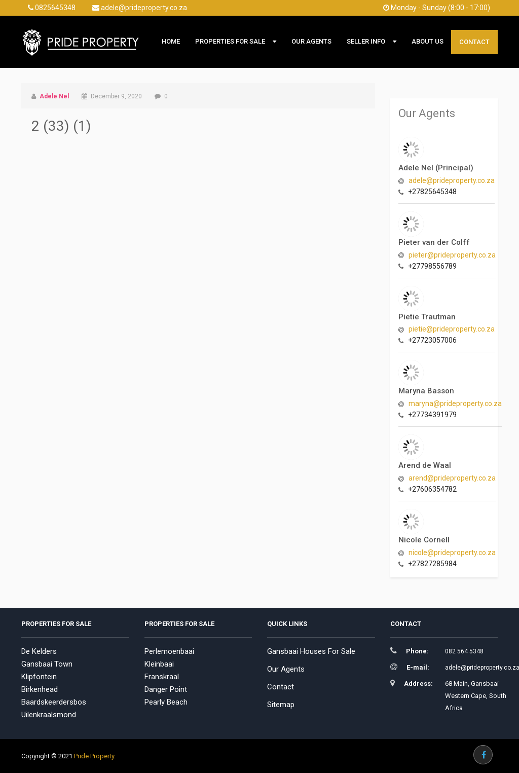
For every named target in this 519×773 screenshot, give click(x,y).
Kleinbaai (159, 664)
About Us (427, 41)
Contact (474, 42)
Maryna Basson (426, 390)
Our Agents (311, 41)
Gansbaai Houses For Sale (311, 651)
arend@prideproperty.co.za (452, 478)
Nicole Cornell (424, 539)
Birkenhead (39, 689)
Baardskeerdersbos (53, 702)
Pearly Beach (166, 702)
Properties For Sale (230, 41)
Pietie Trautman (427, 316)
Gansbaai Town (46, 664)
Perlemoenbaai (169, 651)
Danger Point (165, 689)
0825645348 (52, 8)
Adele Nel (54, 96)
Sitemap (280, 704)
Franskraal (161, 676)
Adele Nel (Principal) (435, 167)
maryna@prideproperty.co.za (455, 403)
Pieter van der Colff (434, 242)
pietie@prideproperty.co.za (452, 329)
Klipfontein (39, 676)
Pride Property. (95, 756)
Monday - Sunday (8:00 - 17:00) (436, 8)
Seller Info (366, 41)
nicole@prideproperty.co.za (452, 552)
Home (171, 41)
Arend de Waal (424, 465)
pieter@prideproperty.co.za (452, 255)
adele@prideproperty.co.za (139, 8)
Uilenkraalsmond (48, 714)
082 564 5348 (464, 651)
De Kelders (39, 651)
